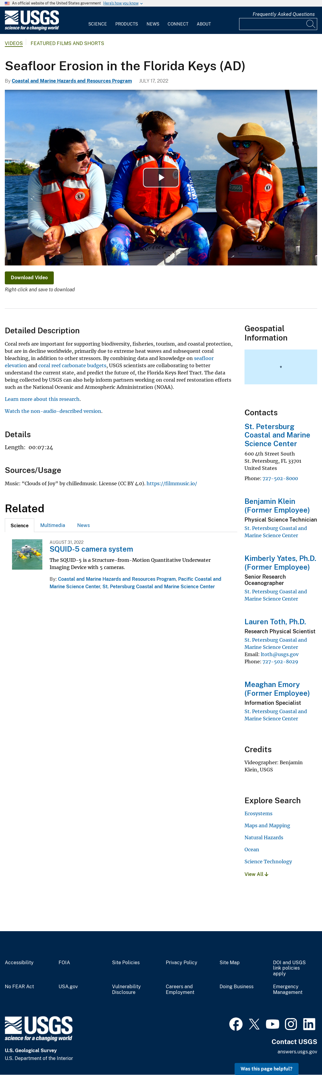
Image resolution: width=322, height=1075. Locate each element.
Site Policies (126, 962)
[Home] (32, 29)
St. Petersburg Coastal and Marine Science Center (158, 586)
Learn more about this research (42, 399)
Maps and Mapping (267, 825)
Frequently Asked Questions (284, 14)
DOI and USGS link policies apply (289, 968)
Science (97, 24)
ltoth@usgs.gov (280, 654)
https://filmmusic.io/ (172, 483)
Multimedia (52, 525)
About (204, 24)
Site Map (230, 962)
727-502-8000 (280, 478)
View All (256, 874)
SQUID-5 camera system (91, 549)
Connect (178, 24)
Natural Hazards (264, 837)
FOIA (64, 962)
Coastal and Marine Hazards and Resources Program (72, 81)
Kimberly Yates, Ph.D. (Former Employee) (280, 562)
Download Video (29, 277)
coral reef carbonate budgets (72, 365)
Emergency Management (287, 989)
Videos (14, 43)
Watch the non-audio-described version (53, 411)
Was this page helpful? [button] (267, 1069)
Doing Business (237, 986)
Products (126, 24)
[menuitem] (97, 20)
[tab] (19, 525)
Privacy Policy (181, 962)
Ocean (252, 849)
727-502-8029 (280, 662)
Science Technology (268, 861)
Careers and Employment (180, 989)
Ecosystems (258, 813)
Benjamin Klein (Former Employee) (277, 505)
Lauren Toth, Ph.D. (275, 621)
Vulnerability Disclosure (126, 989)
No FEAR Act (19, 986)
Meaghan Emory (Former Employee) (277, 688)
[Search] (311, 24)
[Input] (278, 24)
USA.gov (68, 986)
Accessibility (19, 962)
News (153, 24)
